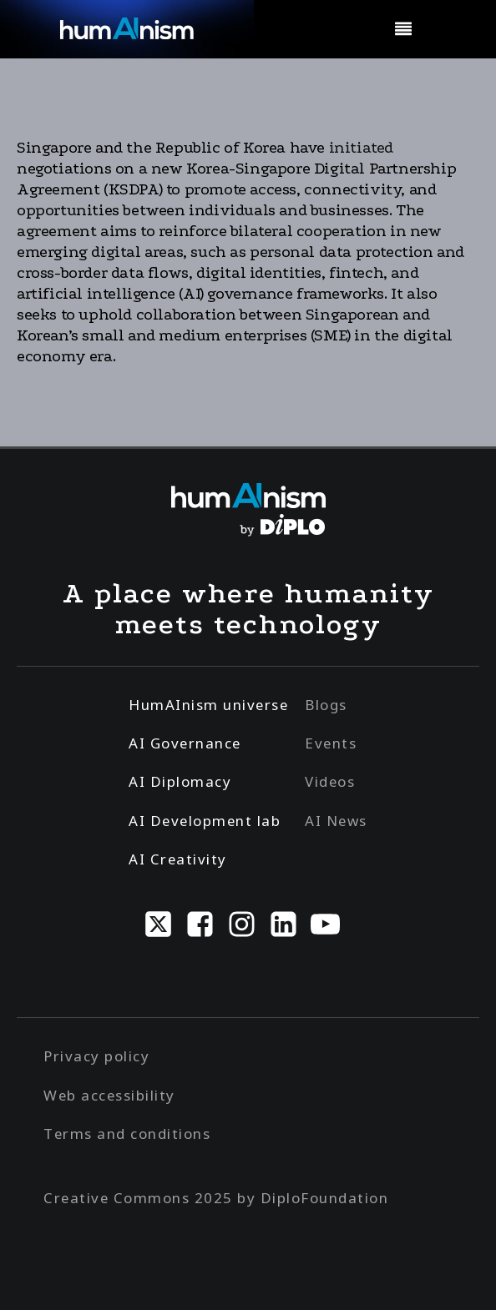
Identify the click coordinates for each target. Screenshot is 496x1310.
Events (331, 743)
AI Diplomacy (180, 781)
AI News (336, 820)
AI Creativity (178, 859)
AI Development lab (205, 820)
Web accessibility (109, 1095)
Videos (330, 781)
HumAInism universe (208, 704)
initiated (359, 148)
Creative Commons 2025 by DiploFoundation (215, 1197)
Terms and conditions (126, 1133)
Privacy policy (96, 1056)
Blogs (326, 704)
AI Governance (185, 743)
